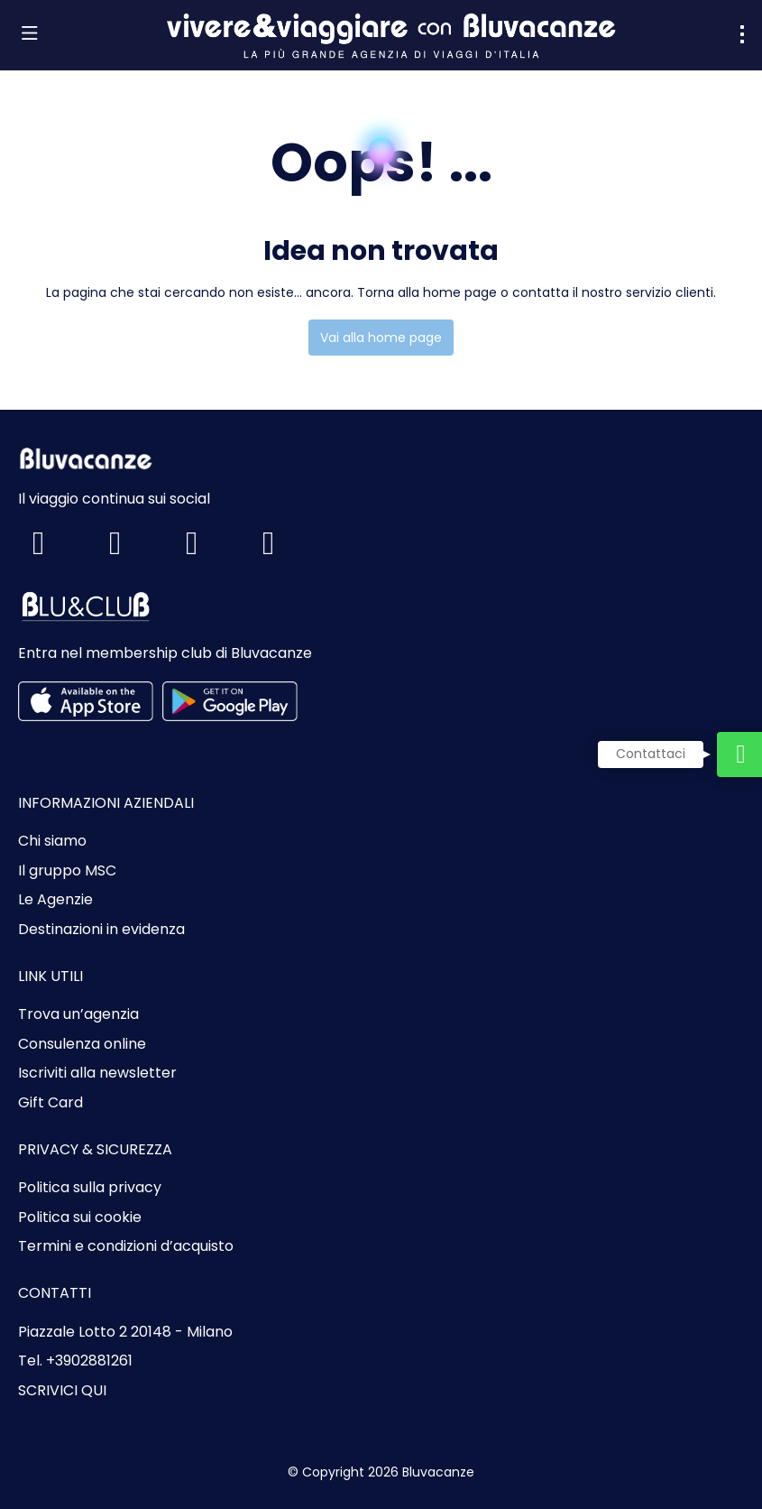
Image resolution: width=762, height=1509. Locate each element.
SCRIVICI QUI (62, 1391)
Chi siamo (52, 841)
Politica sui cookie (80, 1217)
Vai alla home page (381, 338)
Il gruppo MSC (67, 871)
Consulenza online (82, 1044)
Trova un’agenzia (78, 1014)
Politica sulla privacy (89, 1188)
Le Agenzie (55, 900)
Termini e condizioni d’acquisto (126, 1246)
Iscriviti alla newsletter (97, 1073)
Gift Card (50, 1103)
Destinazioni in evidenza (101, 930)
